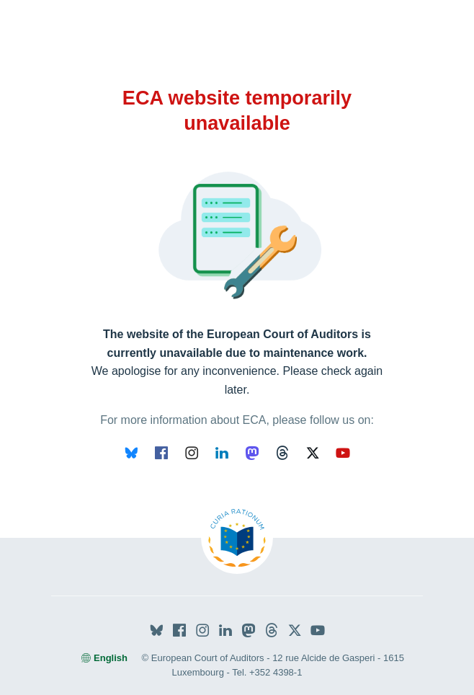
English (104, 657)
